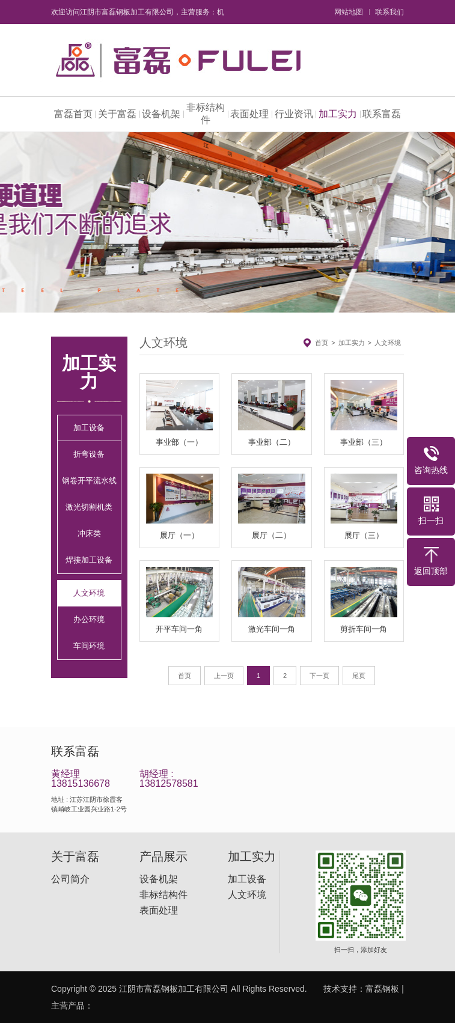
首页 (321, 342)
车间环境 (89, 645)
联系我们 (389, 12)
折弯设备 (89, 454)
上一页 (224, 675)
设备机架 (161, 114)
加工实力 (338, 114)
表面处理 (249, 114)
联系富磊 (381, 114)
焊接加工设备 (89, 559)
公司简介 (70, 879)
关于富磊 (117, 114)
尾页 (358, 675)
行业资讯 (294, 114)
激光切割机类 (89, 506)
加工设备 (89, 427)
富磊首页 (73, 114)
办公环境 (89, 619)
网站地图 (348, 12)
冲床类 (89, 533)
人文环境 (89, 592)
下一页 (319, 675)
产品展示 (163, 856)
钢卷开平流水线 (89, 480)
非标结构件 (205, 113)
